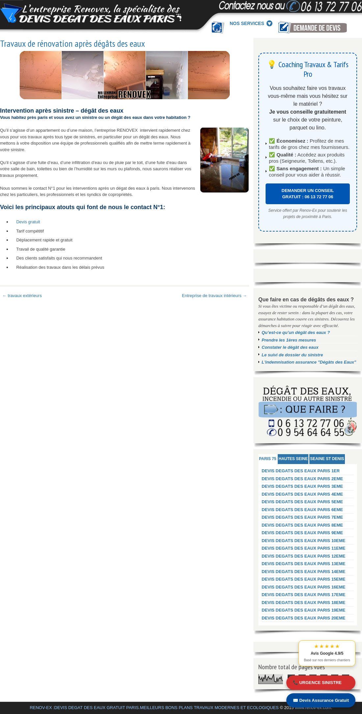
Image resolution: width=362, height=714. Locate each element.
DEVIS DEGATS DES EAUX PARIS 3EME (302, 486)
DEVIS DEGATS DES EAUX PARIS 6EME (302, 509)
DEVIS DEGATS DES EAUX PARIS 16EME (304, 587)
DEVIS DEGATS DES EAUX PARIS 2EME (302, 478)
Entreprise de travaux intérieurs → (214, 295)
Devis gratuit (28, 221)
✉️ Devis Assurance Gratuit (321, 700)
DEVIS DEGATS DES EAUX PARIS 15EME (304, 579)
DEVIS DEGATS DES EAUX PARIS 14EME (304, 571)
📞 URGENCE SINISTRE (317, 682)
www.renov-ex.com (313, 707)
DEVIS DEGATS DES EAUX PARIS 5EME (302, 501)
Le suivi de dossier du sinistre (292, 354)
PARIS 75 (267, 458)
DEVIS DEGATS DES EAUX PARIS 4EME (302, 494)
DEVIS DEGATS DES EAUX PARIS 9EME (302, 532)
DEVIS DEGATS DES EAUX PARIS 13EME (304, 563)
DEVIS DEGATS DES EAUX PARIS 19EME (304, 610)
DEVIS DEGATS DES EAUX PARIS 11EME (304, 548)
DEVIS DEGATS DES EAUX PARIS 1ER (301, 470)
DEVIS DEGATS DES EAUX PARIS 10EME (304, 540)
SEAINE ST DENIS (327, 458)
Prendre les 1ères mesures (289, 340)
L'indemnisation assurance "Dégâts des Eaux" (309, 362)
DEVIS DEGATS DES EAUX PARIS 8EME (302, 525)
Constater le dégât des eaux (290, 347)
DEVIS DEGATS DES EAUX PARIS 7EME (302, 517)
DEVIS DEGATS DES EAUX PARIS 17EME (304, 594)
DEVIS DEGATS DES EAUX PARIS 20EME (304, 618)
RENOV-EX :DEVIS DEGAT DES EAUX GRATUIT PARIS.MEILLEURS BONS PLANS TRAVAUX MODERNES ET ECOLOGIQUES (154, 707)
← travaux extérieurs (22, 295)
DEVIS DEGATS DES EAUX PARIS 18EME (304, 602)
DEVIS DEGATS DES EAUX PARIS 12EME (304, 556)
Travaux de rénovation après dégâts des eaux (72, 43)
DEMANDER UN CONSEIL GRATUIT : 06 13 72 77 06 (308, 194)
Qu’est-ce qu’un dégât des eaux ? (296, 332)
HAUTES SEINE (293, 458)
